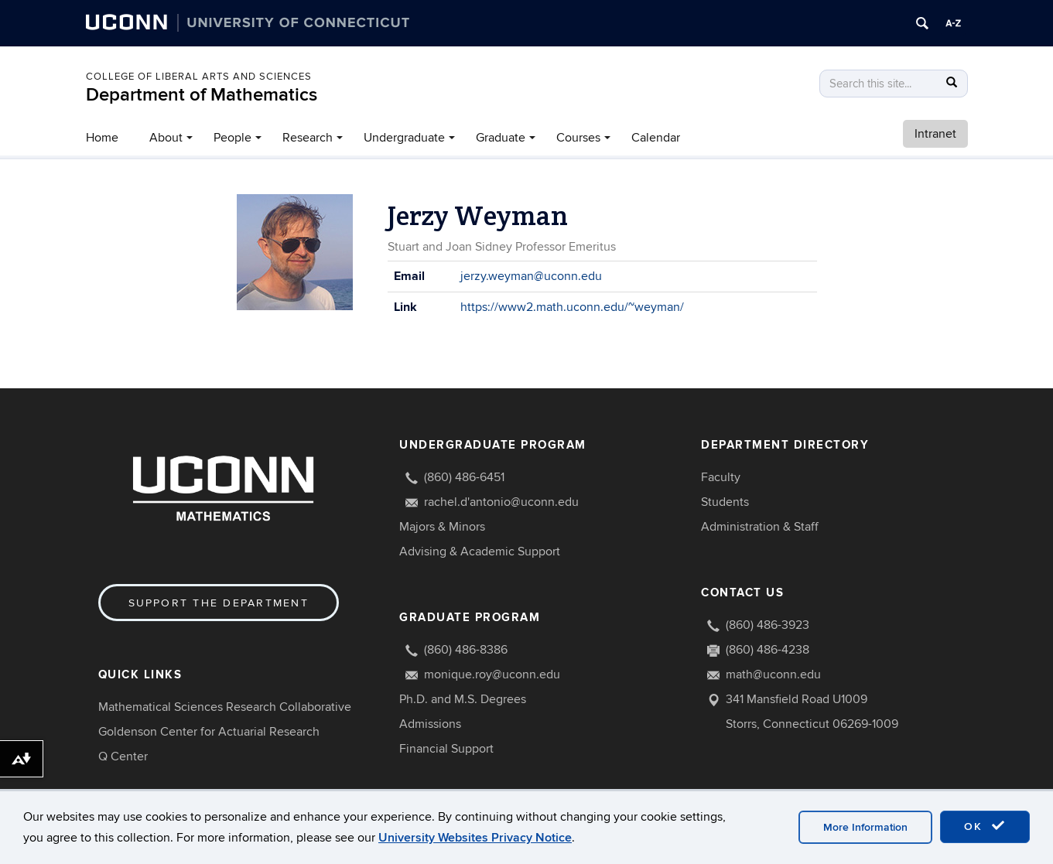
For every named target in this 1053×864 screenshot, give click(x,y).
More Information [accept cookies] (865, 827)
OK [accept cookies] (985, 826)
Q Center (123, 756)
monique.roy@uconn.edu (492, 674)
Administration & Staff (760, 526)
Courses (578, 137)
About (166, 137)
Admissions (430, 724)
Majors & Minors (442, 526)
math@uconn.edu (773, 674)
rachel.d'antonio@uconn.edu (501, 502)
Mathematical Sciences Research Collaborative (224, 707)
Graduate (500, 137)
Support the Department (218, 603)
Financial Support (446, 748)
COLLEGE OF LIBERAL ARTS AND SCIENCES (199, 76)
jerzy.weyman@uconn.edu (531, 276)
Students (725, 502)
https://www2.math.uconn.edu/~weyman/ (572, 307)
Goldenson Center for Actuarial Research (209, 731)
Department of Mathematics (201, 95)
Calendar (655, 137)
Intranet (935, 134)
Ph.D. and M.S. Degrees (462, 699)
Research (307, 137)
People (232, 137)
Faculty (720, 477)
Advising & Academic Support (479, 551)
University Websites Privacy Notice (475, 837)
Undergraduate (404, 137)
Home (102, 137)
